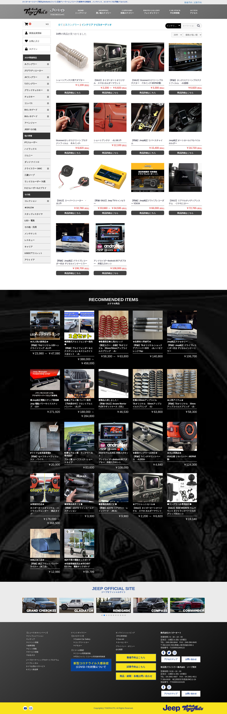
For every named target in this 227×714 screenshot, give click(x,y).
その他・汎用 (30, 227)
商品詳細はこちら (72, 92)
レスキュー (29, 240)
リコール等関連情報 (82, 653)
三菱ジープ (29, 175)
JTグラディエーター (33, 70)
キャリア (28, 246)
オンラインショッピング (125, 633)
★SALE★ (29, 207)
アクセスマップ (170, 659)
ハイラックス (30, 149)
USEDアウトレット (33, 253)
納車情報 (31, 646)
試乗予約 (198, 2)
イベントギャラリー (78, 633)
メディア (31, 639)
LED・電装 (29, 220)
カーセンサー (122, 642)
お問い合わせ (191, 659)
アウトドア (29, 260)
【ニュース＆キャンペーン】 (37, 633)
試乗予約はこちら (136, 667)
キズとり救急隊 (32, 669)
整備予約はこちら (136, 657)
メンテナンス (30, 233)
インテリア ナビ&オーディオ (97, 24)
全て (60, 24)
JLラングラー (72, 24)
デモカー (78, 646)
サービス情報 (32, 652)
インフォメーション (35, 636)
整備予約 (188, 2)
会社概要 (119, 649)
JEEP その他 (30, 129)
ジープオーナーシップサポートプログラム (42, 660)
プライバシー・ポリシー (125, 646)
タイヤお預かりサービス (35, 666)
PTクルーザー (30, 142)
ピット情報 (32, 649)
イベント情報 (32, 642)
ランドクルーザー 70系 (34, 181)
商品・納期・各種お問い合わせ (136, 676)
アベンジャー (30, 123)
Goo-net (120, 639)
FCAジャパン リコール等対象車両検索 (89, 657)
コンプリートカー (81, 642)
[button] (101, 615)
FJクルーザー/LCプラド (35, 188)
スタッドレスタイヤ (33, 214)
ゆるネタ (31, 655)
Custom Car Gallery (82, 639)
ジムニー (28, 155)
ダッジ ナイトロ (31, 162)
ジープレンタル (32, 663)
